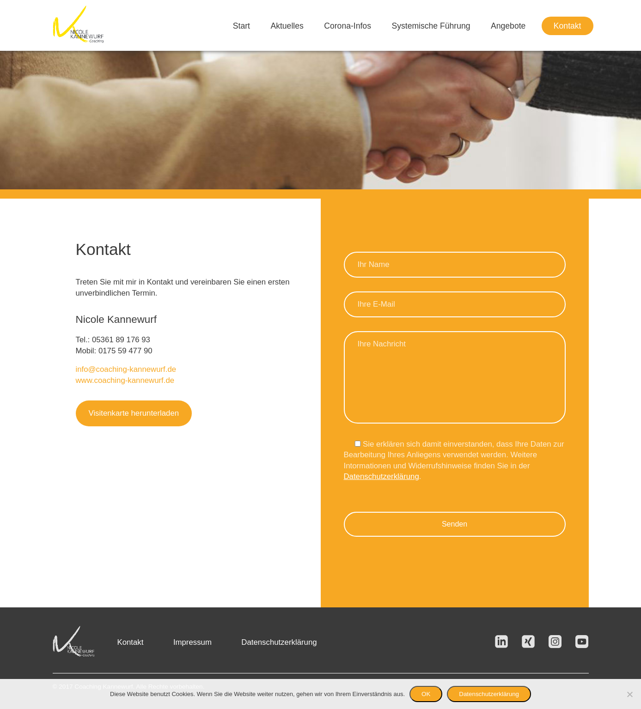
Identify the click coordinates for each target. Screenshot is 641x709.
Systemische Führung (430, 25)
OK (425, 694)
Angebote (508, 25)
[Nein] (629, 694)
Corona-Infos (347, 25)
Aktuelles (286, 25)
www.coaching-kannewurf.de (125, 380)
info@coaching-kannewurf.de (126, 369)
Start (241, 25)
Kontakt (567, 25)
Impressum (192, 642)
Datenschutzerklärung (381, 476)
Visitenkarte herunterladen (134, 413)
